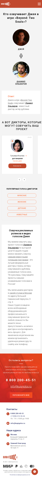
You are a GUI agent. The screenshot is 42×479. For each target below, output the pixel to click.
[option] (17, 154)
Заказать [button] (17, 166)
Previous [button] (19, 179)
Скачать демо (17, 161)
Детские (22, 208)
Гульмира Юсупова (17, 156)
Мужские (21, 195)
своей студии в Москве (21, 293)
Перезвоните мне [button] (21, 395)
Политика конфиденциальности (20, 475)
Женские (22, 202)
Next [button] (24, 179)
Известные (22, 215)
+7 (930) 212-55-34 (18, 416)
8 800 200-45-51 (21, 380)
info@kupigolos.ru (21, 386)
